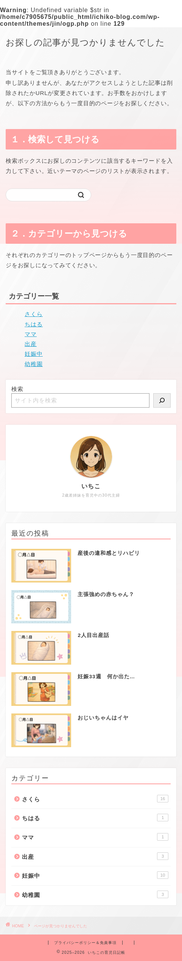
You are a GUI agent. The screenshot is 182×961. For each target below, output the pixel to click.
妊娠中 (34, 353)
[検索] (162, 400)
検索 (17, 389)
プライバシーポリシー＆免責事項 (85, 943)
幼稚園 (34, 364)
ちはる (34, 324)
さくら (34, 314)
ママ (31, 334)
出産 (31, 344)
